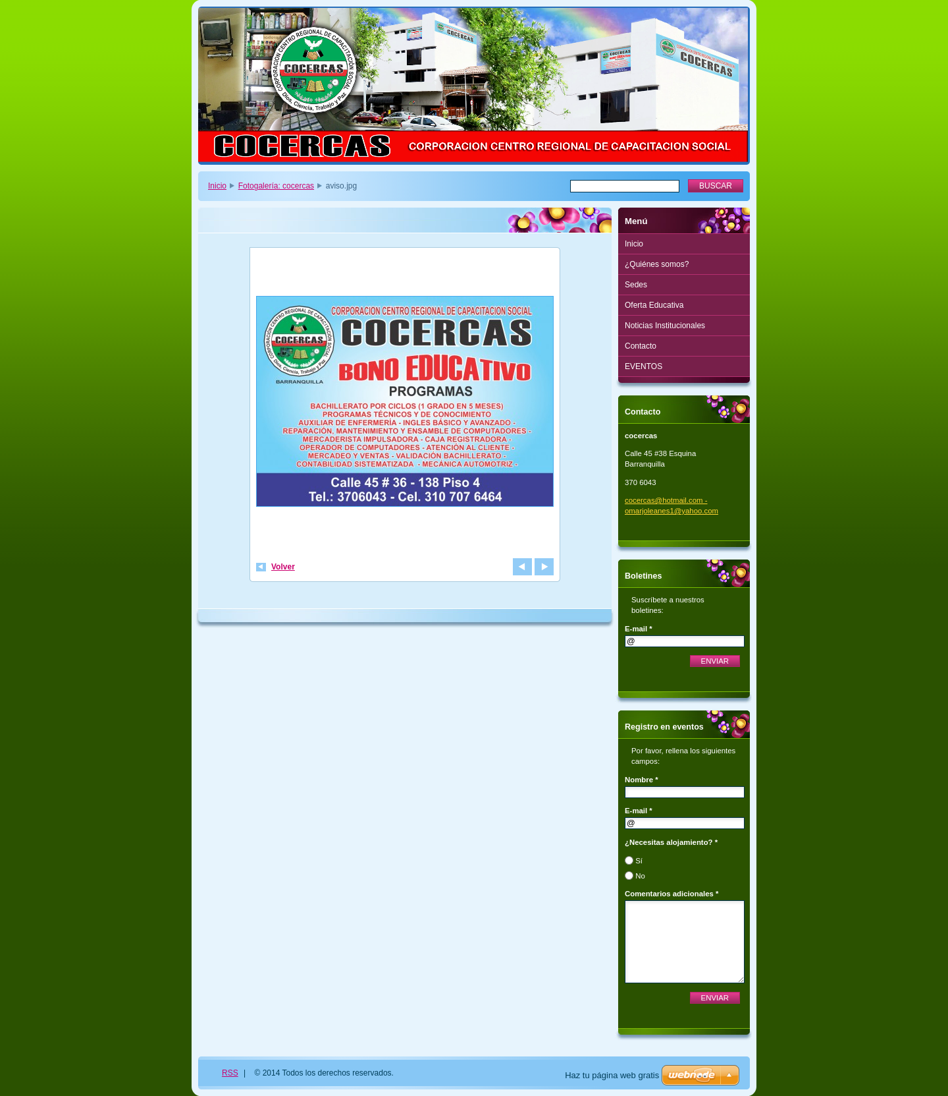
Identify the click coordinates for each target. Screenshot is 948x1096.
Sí (639, 861)
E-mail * (638, 629)
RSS (230, 1073)
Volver (283, 566)
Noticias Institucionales (665, 325)
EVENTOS (643, 366)
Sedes (636, 284)
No (640, 876)
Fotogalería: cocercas (276, 185)
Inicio (217, 185)
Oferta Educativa (654, 305)
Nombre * (641, 780)
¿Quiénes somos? (657, 264)
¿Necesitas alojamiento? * (671, 842)
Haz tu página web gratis (612, 1075)
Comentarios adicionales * (671, 894)
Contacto (640, 346)
